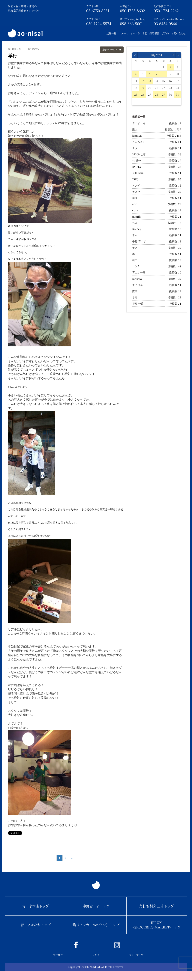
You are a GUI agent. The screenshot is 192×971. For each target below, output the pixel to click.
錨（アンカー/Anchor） (133, 19)
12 (142, 81)
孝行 (12, 55)
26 (142, 94)
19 (142, 88)
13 (149, 81)
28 (156, 94)
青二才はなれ (93, 19)
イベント (135, 33)
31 (177, 94)
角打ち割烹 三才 (162, 6)
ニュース (123, 33)
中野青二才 (126, 6)
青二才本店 (92, 6)
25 (135, 94)
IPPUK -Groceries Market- (169, 19)
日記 (144, 33)
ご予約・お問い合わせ (173, 33)
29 (163, 94)
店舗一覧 (111, 33)
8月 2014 (156, 55)
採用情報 (154, 33)
